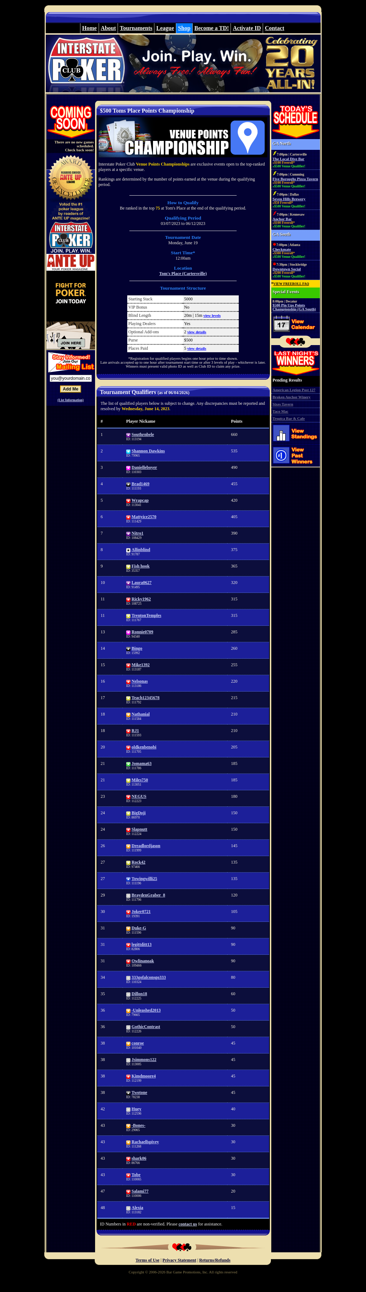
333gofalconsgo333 (149, 977)
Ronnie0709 (142, 631)
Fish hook (140, 566)
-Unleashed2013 (146, 1010)
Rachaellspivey (145, 1141)
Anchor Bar (282, 219)
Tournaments (136, 28)
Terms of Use (147, 1260)
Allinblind (141, 549)
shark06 (139, 1158)
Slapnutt (139, 829)
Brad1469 (140, 483)
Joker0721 (141, 911)
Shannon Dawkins (148, 450)
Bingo (137, 648)
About (108, 28)
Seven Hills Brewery (289, 199)
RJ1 (135, 730)
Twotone (139, 1092)
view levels (212, 316)
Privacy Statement (179, 1260)
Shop (184, 28)
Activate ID (247, 28)
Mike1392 (141, 664)
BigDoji (138, 812)
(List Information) (71, 400)
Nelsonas (140, 681)
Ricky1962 (141, 598)
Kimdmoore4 (144, 1076)
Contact (274, 28)
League (165, 28)
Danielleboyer (144, 467)
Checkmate (282, 249)
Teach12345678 (145, 697)
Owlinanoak (143, 960)
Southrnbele (143, 434)
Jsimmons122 (144, 1059)
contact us (187, 1224)
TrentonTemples (146, 615)
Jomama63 (142, 763)
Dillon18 (139, 993)
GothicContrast (146, 1026)
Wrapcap (140, 500)
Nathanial (141, 714)
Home (89, 28)
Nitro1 (137, 533)
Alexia (137, 1207)
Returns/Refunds (214, 1260)
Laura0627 (142, 582)
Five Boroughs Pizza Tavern (295, 179)
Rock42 (138, 862)
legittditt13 (142, 944)
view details (196, 332)
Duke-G (139, 927)
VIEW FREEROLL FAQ (291, 284)
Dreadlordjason (146, 845)
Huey (136, 1108)
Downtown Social (287, 269)
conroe (138, 1043)
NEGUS (139, 796)
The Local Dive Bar (289, 159)
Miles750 (140, 779)
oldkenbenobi (144, 747)
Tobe (136, 1174)
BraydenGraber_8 (148, 895)
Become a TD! (211, 28)
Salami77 (140, 1191)
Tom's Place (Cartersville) (183, 273)
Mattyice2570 (144, 516)
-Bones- (138, 1125)
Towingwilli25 (144, 878)
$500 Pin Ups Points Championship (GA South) (294, 307)
